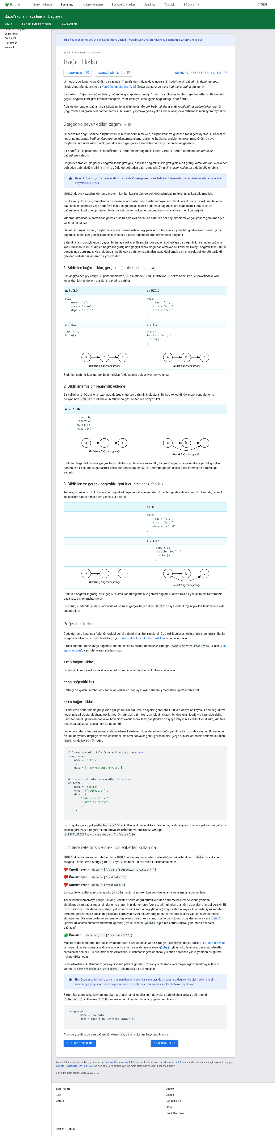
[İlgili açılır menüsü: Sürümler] (200, 4)
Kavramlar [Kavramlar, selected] (69, 24)
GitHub (262, 4)
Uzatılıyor (149, 4)
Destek (170, 1094)
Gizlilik (71, 1129)
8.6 (194, 73)
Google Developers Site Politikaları (75, 1065)
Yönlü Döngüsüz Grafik (117, 87)
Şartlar (60, 1129)
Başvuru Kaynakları (123, 4)
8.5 (201, 73)
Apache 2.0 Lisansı (179, 1062)
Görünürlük (165, 1043)
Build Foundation (74, 39)
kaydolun (197, 39)
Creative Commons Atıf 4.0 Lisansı (123, 1062)
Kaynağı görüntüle (114, 72)
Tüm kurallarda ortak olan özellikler (142, 638)
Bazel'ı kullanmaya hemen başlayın (33, 16)
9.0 (188, 73)
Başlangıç (80, 52)
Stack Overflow (175, 1113)
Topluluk (169, 4)
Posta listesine (136, 39)
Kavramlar (96, 52)
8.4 (207, 73)
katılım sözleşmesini (166, 39)
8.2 (219, 73)
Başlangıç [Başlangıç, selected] (67, 4)
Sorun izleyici (173, 1100)
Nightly (179, 73)
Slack (169, 1107)
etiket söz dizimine (213, 943)
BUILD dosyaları (79, 1043)
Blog (58, 1094)
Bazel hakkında (42, 4)
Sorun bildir (78, 72)
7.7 (225, 73)
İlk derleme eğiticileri (36, 24)
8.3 (213, 73)
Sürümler (189, 4)
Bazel (67, 52)
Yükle (8, 24)
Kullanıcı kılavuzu (92, 4)
